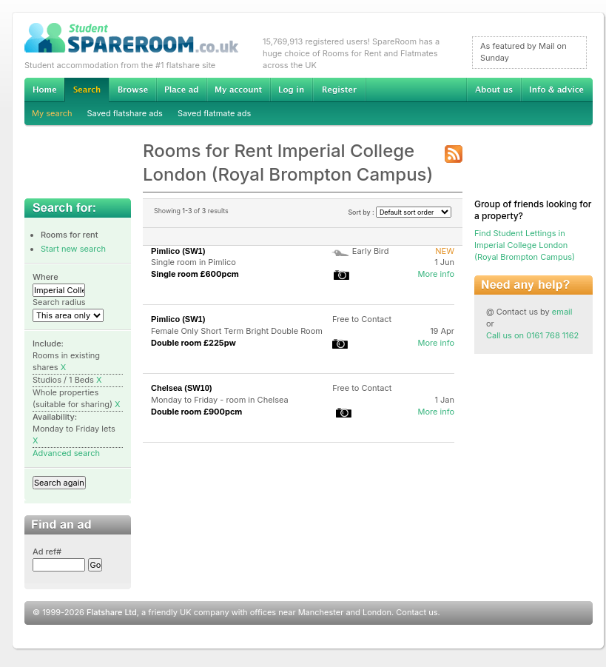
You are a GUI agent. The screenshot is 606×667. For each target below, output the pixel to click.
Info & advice (557, 89)
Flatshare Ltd (112, 612)
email (562, 311)
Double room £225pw (193, 343)
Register (339, 89)
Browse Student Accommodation (132, 89)
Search (86, 90)
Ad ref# (47, 551)
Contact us (416, 612)
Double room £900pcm (196, 411)
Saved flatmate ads (214, 113)
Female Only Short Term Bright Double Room (237, 331)
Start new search (73, 249)
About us (493, 89)
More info (435, 274)
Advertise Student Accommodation (181, 89)
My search (52, 113)
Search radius (59, 302)
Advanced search (66, 453)
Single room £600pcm (195, 274)
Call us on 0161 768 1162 (532, 335)
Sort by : (399, 212)
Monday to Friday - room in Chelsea (220, 400)
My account (238, 89)
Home (44, 89)
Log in (291, 89)
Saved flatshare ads (125, 113)
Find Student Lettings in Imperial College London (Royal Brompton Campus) (524, 245)
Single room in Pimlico (193, 262)
